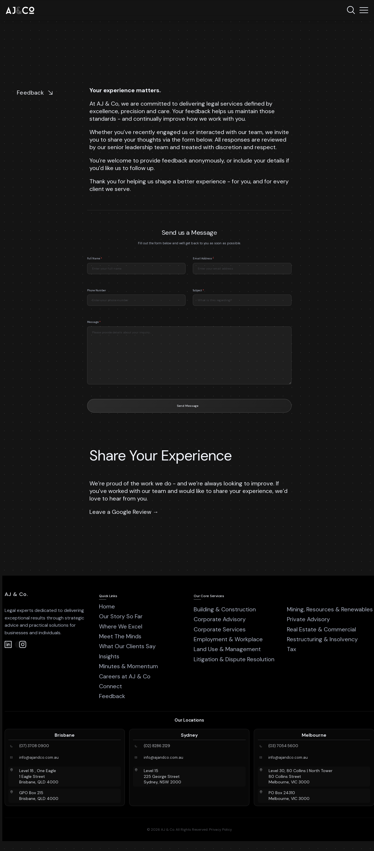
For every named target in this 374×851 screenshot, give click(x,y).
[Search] (351, 10)
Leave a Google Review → (124, 512)
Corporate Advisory (220, 619)
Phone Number (96, 296)
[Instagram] (18, 644)
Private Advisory (308, 619)
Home (107, 606)
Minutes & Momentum (128, 666)
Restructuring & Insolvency (322, 639)
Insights (109, 656)
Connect (110, 686)
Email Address (203, 264)
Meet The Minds (120, 636)
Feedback (112, 696)
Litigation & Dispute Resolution (234, 659)
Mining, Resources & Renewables (330, 609)
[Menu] (363, 10)
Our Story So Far (121, 616)
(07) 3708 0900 (34, 746)
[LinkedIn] (8, 644)
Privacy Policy (220, 829)
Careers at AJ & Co (124, 676)
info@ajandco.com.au (39, 757)
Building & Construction (225, 609)
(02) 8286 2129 (157, 746)
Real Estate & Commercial (321, 629)
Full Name (94, 264)
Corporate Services (220, 629)
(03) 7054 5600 (283, 746)
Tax (291, 649)
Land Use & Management (227, 649)
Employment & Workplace (228, 639)
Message (93, 328)
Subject (198, 296)
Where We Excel (120, 626)
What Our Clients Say (127, 646)
